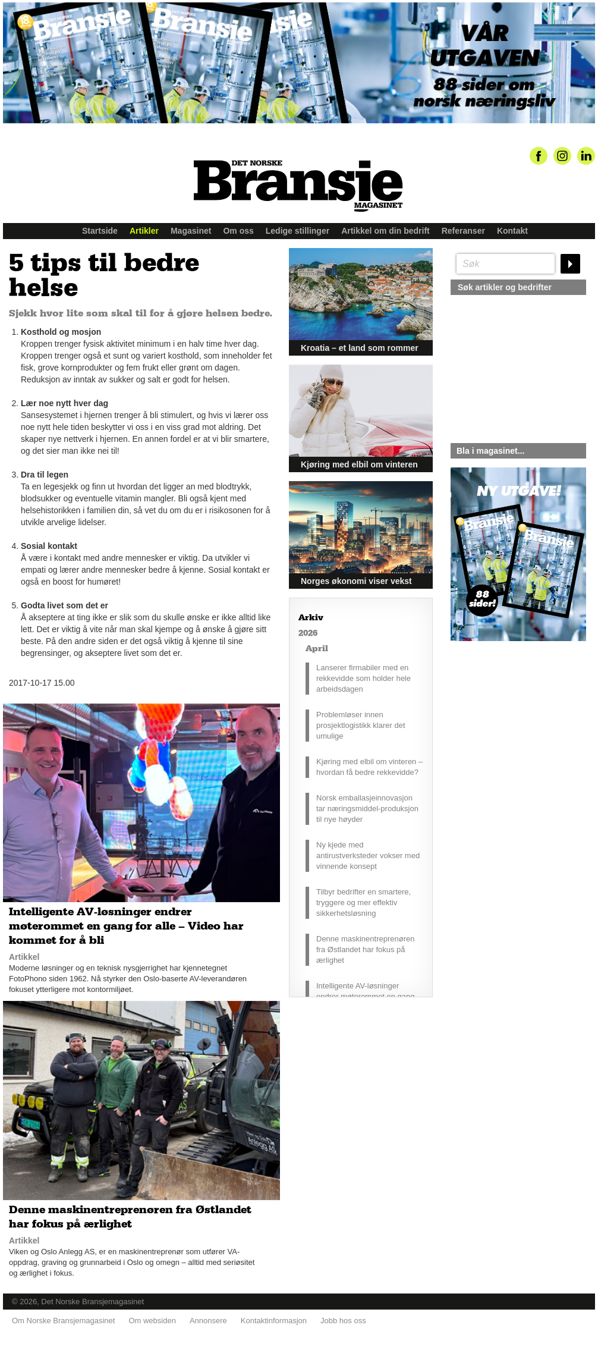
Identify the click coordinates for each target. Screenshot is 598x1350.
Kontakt (512, 231)
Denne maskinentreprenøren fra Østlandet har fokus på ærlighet (365, 949)
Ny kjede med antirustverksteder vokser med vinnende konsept (368, 855)
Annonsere (208, 1320)
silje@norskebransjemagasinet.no (506, 752)
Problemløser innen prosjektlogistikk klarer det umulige (360, 725)
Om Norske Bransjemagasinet (63, 1320)
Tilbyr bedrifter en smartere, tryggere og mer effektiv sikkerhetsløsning (363, 902)
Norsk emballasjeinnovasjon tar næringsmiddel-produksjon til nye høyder (367, 808)
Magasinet (191, 231)
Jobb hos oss (343, 1320)
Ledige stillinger (297, 231)
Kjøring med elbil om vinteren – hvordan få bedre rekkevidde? (369, 767)
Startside (100, 231)
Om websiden (151, 1320)
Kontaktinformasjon (274, 1320)
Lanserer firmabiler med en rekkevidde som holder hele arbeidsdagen (363, 678)
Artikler (144, 231)
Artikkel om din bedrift (385, 231)
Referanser (463, 231)
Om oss (238, 231)
